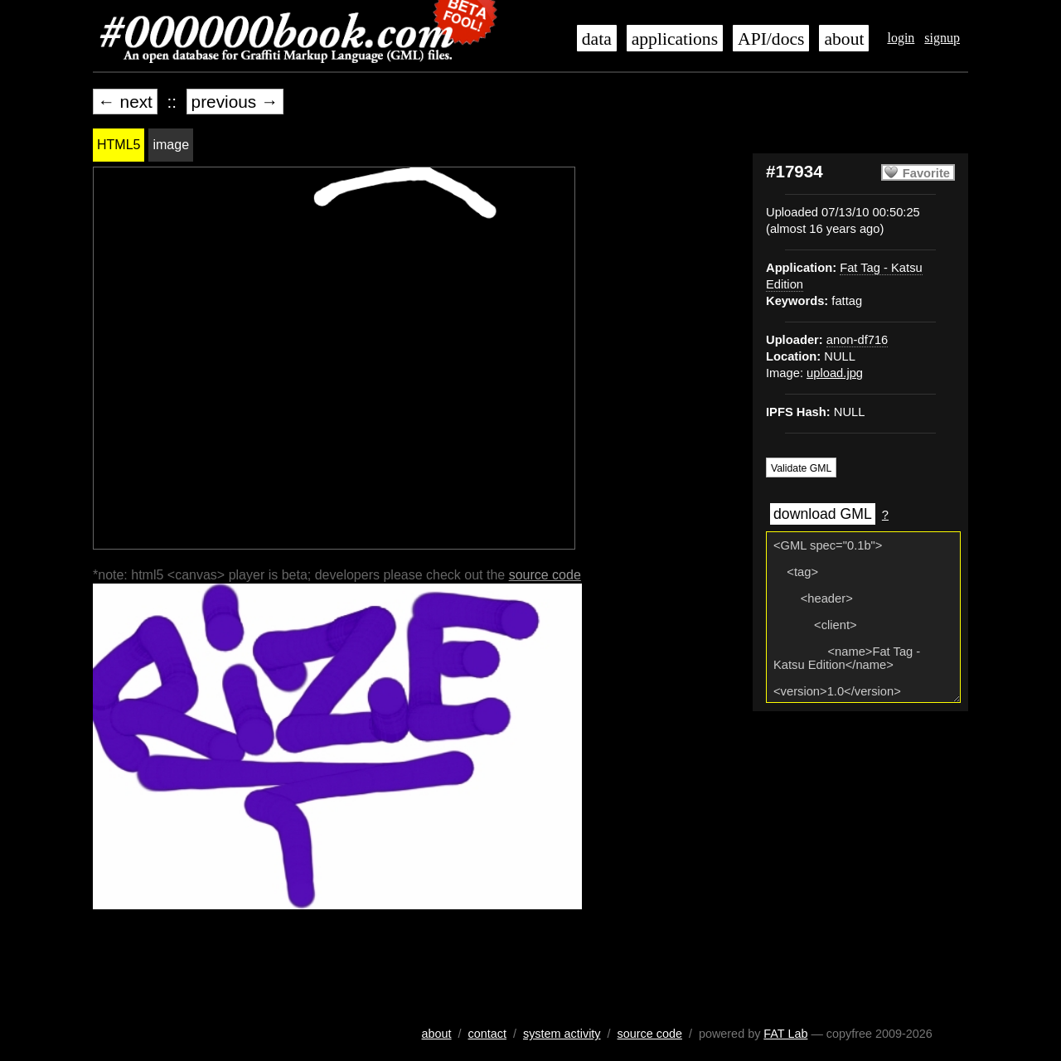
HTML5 (118, 145)
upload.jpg (835, 373)
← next (125, 101)
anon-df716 (857, 339)
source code (545, 575)
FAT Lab (785, 1033)
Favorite (926, 173)
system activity (562, 1033)
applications (675, 39)
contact (487, 1033)
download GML (822, 514)
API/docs (771, 39)
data (597, 39)
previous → (235, 101)
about (844, 39)
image (171, 145)
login (900, 38)
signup (942, 38)
